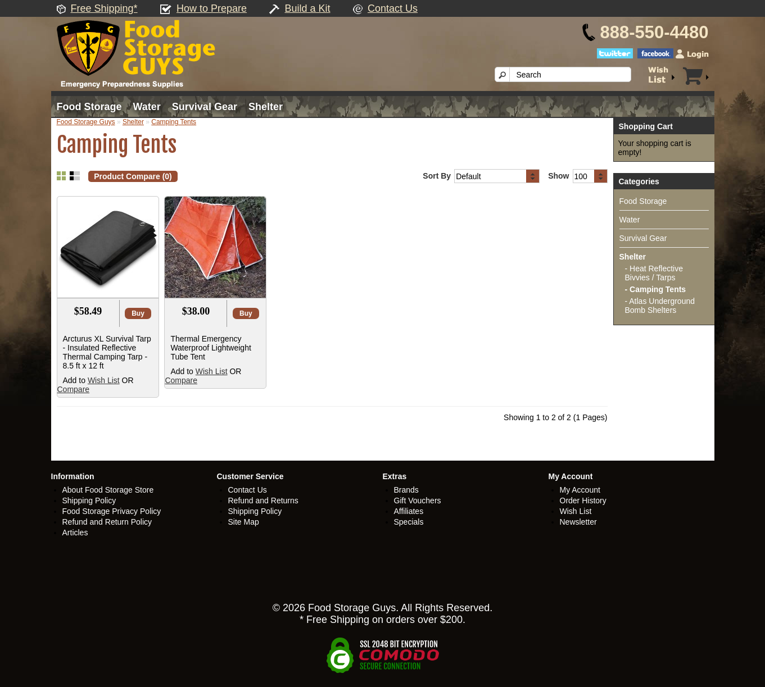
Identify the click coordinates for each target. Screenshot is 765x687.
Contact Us (393, 8)
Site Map (243, 521)
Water (147, 106)
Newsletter (578, 521)
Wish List (104, 380)
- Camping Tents (655, 289)
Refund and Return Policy (107, 521)
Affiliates (409, 511)
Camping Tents (173, 122)
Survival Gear (204, 106)
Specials (409, 521)
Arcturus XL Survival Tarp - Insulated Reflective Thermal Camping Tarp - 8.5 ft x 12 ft (107, 352)
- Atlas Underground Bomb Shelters (660, 306)
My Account (580, 489)
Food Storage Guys (86, 122)
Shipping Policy (89, 500)
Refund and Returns (263, 500)
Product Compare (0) (132, 176)
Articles (75, 532)
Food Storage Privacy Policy (111, 511)
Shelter (265, 106)
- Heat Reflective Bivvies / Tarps (654, 273)
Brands (406, 489)
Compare (73, 389)
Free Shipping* (104, 8)
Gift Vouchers (417, 500)
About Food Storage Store (108, 489)
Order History (583, 500)
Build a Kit (308, 8)
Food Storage (89, 106)
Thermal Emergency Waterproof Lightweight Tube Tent (210, 347)
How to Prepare (211, 8)
